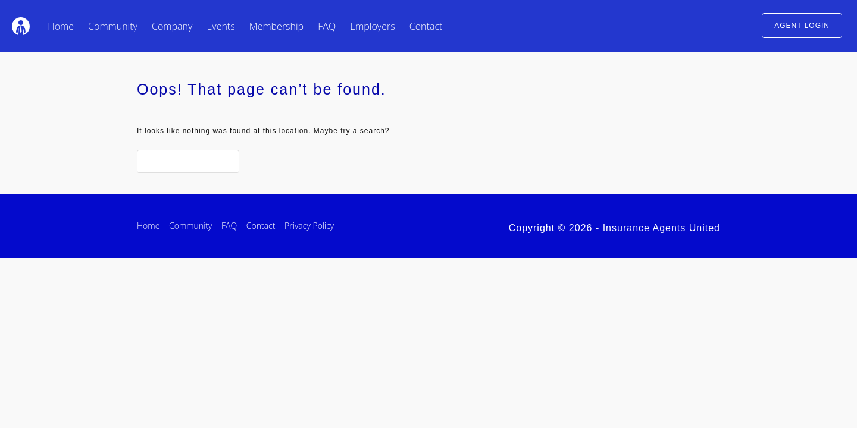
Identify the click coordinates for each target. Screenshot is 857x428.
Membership (276, 26)
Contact (426, 26)
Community (112, 26)
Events (220, 26)
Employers (372, 26)
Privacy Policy (309, 225)
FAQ (327, 26)
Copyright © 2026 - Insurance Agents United (614, 228)
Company (172, 26)
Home (61, 26)
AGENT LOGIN (802, 25)
